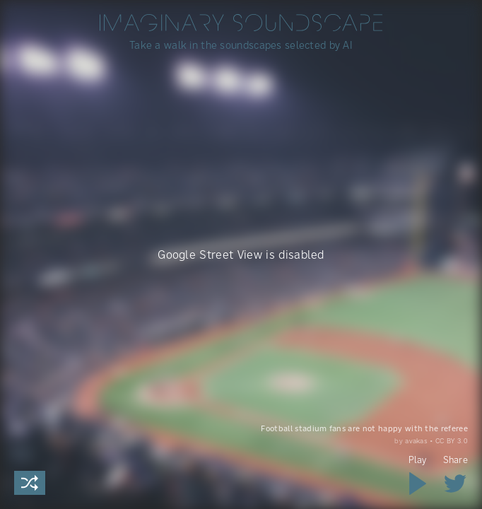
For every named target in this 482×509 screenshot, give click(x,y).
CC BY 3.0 (451, 440)
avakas (416, 440)
